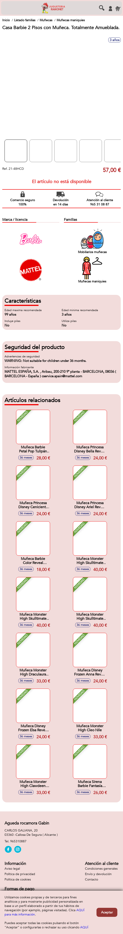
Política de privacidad (20, 874)
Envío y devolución (98, 874)
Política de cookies (18, 879)
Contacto (91, 879)
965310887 (18, 841)
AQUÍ (84, 927)
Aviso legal (12, 868)
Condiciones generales (101, 868)
